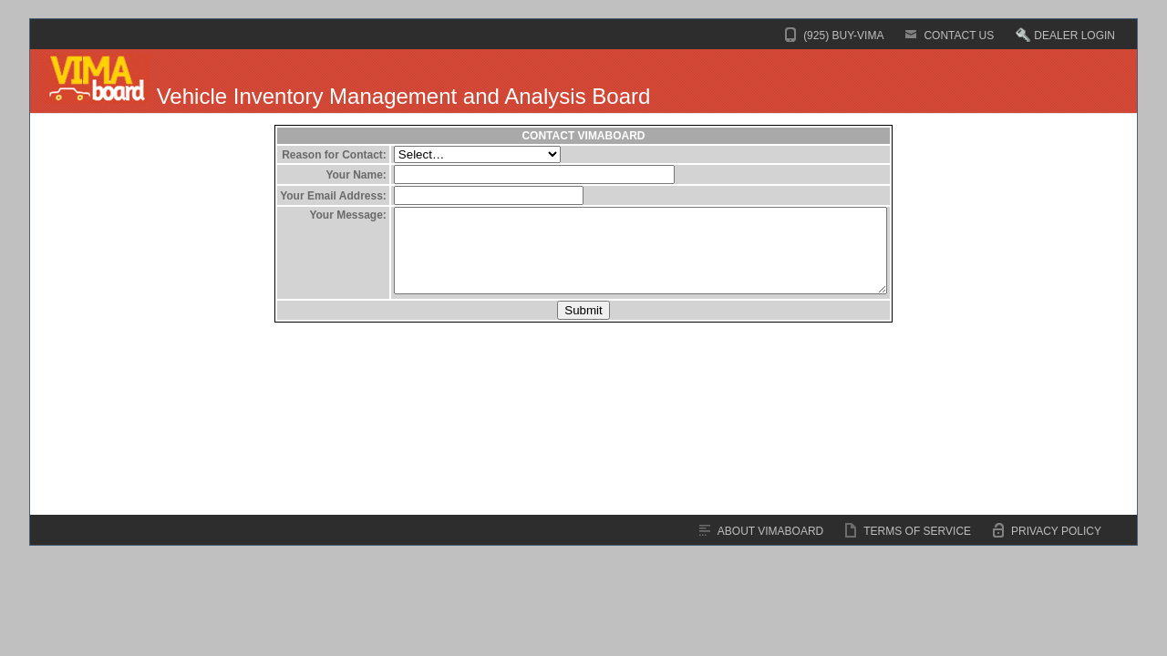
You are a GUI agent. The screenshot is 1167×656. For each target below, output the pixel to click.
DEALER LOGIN (1074, 35)
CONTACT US (959, 35)
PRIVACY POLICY (1056, 531)
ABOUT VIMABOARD (770, 531)
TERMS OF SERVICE (917, 531)
